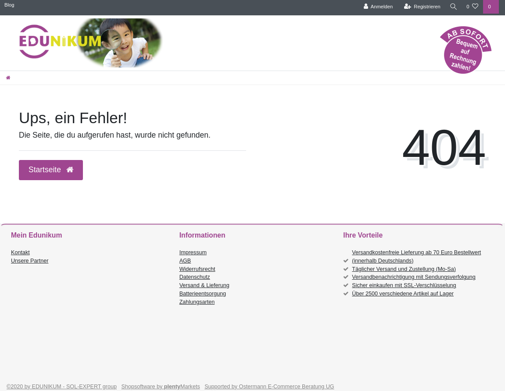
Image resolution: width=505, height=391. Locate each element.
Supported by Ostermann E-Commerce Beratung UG (269, 387)
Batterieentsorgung (202, 294)
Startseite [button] (51, 169)
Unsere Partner (29, 261)
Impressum (193, 252)
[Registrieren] (421, 7)
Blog (9, 4)
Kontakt (20, 252)
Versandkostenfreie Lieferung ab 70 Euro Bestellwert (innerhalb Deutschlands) (416, 256)
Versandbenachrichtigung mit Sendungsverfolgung (413, 277)
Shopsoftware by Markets (161, 387)
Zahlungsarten (197, 302)
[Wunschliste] (472, 7)
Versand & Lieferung (204, 285)
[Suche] (453, 7)
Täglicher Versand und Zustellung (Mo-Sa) (404, 269)
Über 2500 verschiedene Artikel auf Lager (403, 294)
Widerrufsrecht (197, 269)
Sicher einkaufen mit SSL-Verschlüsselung (404, 285)
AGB (185, 261)
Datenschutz (194, 277)
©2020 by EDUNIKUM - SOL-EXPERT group (62, 387)
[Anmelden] (377, 7)
